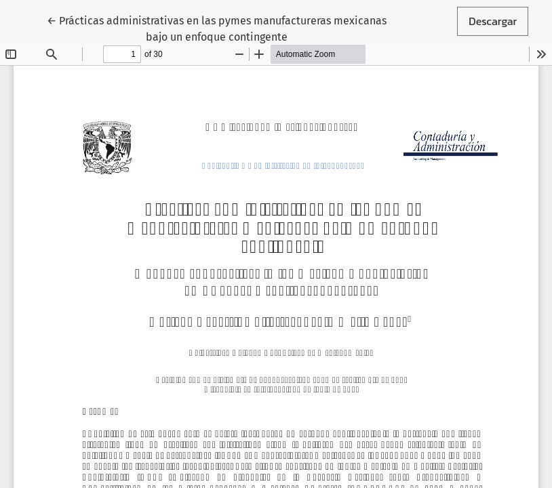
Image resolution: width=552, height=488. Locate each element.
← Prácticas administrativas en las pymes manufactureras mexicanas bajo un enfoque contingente (217, 27)
